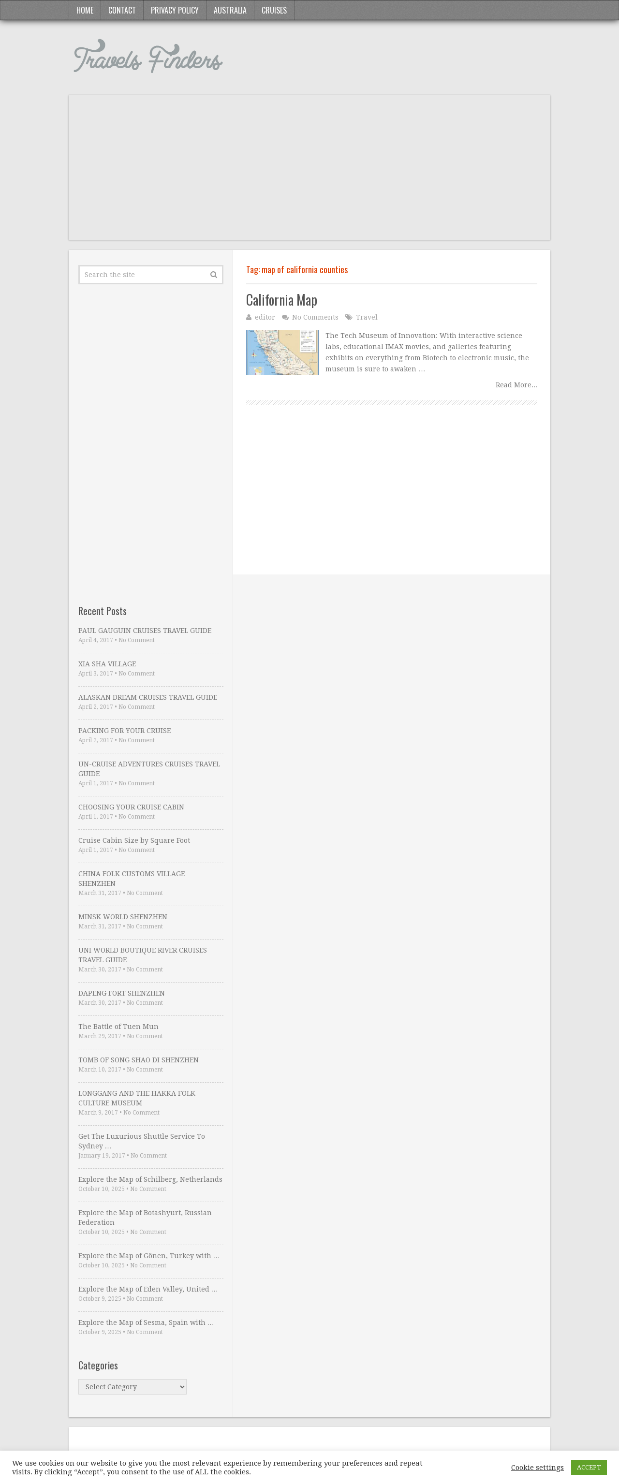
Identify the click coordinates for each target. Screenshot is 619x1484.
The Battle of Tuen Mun (118, 1026)
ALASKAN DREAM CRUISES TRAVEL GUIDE (147, 697)
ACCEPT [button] (589, 1467)
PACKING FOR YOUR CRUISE (124, 731)
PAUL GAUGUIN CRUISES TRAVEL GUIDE (144, 630)
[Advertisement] (309, 172)
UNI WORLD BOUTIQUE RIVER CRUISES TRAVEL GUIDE (142, 955)
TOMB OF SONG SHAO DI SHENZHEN (138, 1060)
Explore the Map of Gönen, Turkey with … (149, 1256)
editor (265, 317)
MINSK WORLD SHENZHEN (122, 917)
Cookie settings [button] (537, 1467)
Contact (122, 10)
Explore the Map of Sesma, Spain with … (146, 1322)
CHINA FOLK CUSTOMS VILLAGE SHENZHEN (131, 878)
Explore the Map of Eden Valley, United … (148, 1289)
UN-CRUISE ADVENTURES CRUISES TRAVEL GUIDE (149, 769)
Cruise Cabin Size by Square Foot (134, 840)
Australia (230, 10)
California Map (281, 299)
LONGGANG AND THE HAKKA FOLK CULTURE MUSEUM (136, 1098)
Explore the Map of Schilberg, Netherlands (150, 1179)
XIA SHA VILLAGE (107, 664)
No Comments (315, 317)
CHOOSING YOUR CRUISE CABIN (131, 807)
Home (84, 10)
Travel (367, 317)
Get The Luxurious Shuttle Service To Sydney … (141, 1141)
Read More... (516, 385)
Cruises (274, 10)
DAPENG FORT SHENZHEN (121, 993)
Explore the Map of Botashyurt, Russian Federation (145, 1217)
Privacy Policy (175, 10)
